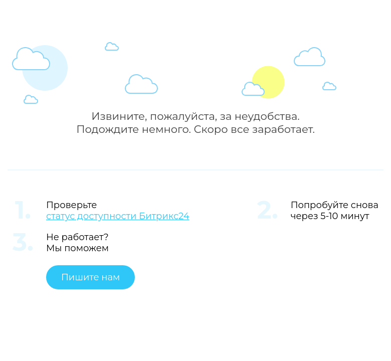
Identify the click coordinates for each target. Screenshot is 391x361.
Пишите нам (90, 277)
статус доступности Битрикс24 (117, 216)
